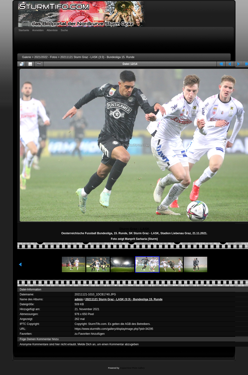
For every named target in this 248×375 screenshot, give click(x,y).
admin (79, 299)
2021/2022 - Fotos (45, 57)
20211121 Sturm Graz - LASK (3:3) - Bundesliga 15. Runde (97, 57)
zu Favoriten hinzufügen (90, 333)
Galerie (26, 57)
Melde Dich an (87, 344)
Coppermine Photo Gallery (132, 368)
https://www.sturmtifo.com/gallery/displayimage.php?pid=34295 (114, 328)
